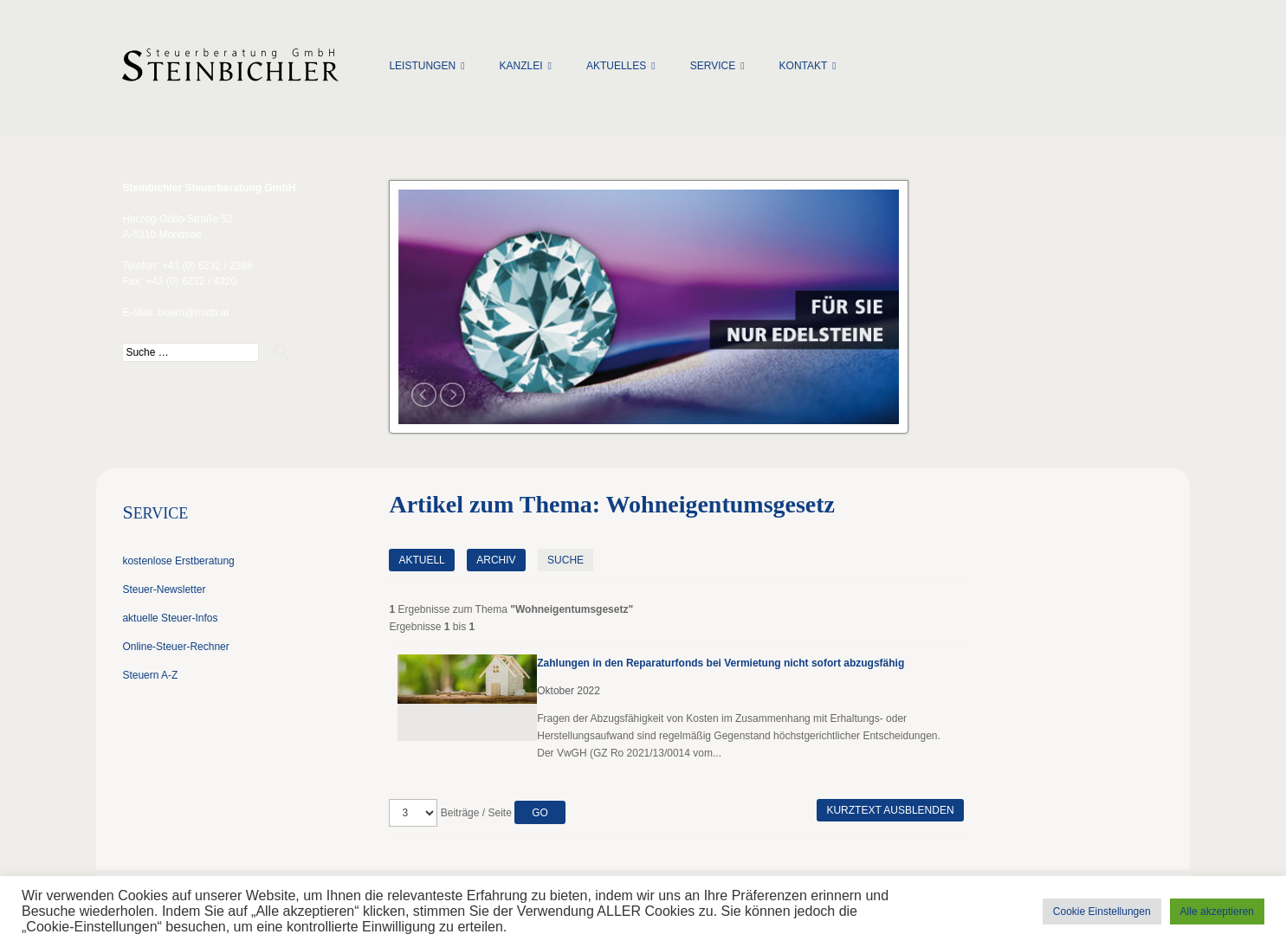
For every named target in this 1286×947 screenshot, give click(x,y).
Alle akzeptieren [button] (1217, 911)
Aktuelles (616, 66)
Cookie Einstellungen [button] (1102, 911)
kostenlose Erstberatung (178, 561)
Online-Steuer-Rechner (175, 647)
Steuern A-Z (150, 675)
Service (712, 66)
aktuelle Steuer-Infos (169, 618)
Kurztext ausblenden (889, 810)
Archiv (495, 560)
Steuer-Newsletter (163, 589)
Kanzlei (521, 66)
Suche (565, 560)
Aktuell (421, 560)
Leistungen (422, 66)
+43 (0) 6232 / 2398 (207, 266)
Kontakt (803, 66)
